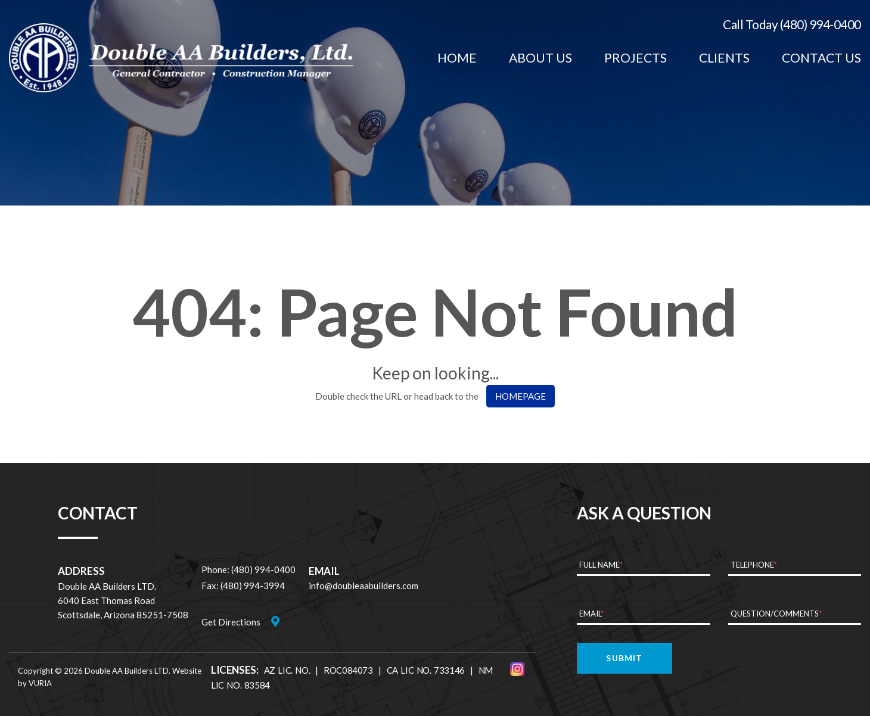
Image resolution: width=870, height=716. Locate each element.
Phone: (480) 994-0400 (248, 569)
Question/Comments (776, 613)
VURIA (40, 683)
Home (457, 57)
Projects (635, 57)
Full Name (601, 564)
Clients (724, 57)
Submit (624, 658)
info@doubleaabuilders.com (363, 585)
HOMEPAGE (520, 396)
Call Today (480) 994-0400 (792, 24)
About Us (540, 57)
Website (186, 670)
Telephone (754, 564)
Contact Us (821, 57)
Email (591, 613)
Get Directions (230, 622)
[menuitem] (457, 58)
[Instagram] (517, 669)
